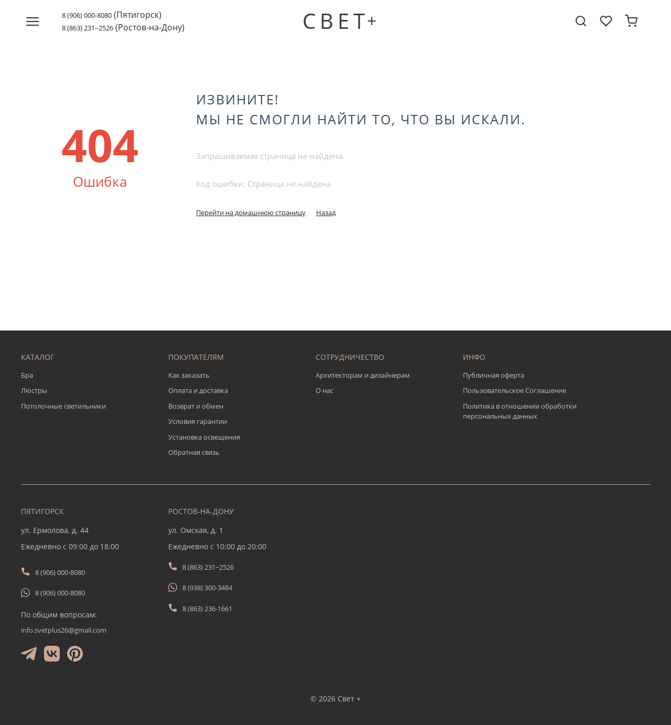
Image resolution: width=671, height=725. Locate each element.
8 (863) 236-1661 (207, 608)
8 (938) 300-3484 (207, 587)
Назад (326, 212)
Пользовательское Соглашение (514, 390)
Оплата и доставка (198, 390)
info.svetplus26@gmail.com (63, 630)
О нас (324, 390)
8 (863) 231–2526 (87, 28)
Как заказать (189, 375)
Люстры (34, 390)
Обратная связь (194, 452)
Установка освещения (204, 437)
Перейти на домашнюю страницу (251, 212)
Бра (27, 375)
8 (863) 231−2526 (208, 567)
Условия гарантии (197, 421)
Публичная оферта (493, 375)
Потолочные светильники (63, 406)
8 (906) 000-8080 (87, 15)
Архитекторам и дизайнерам (363, 375)
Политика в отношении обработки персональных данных (520, 411)
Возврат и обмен (195, 406)
